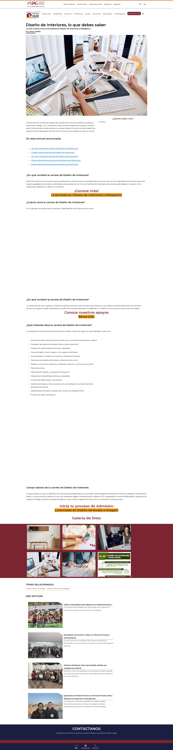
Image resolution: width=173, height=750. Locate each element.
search (143, 14)
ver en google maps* (63, 719)
